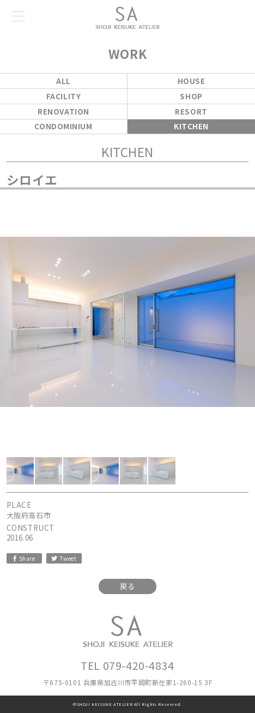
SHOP (191, 96)
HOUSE (191, 81)
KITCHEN (191, 126)
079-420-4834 (138, 665)
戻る (127, 586)
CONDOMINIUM (63, 126)
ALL (63, 81)
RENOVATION (63, 111)
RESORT (191, 111)
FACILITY (63, 96)
